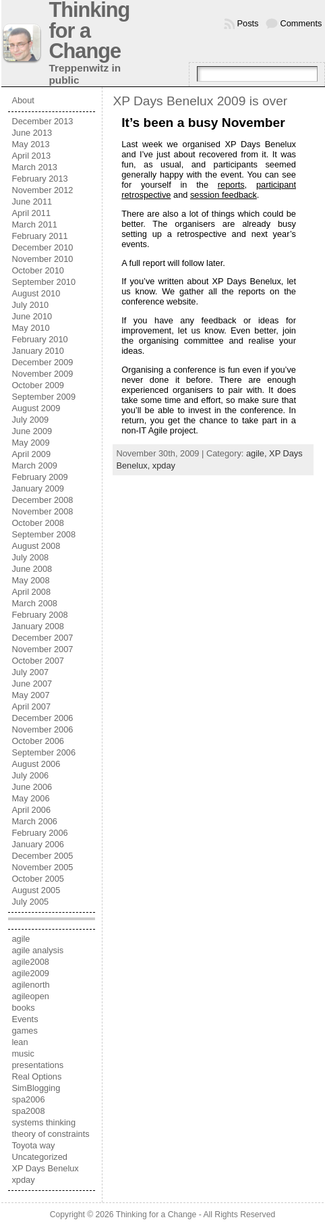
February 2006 (39, 833)
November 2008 (42, 511)
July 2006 (30, 775)
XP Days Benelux (44, 1168)
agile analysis (37, 950)
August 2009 (35, 408)
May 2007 (30, 695)
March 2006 (34, 821)
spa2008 (28, 1111)
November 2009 (42, 374)
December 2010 (42, 247)
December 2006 (42, 718)
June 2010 (31, 316)
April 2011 (31, 213)
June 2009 (31, 431)
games (24, 1030)
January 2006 (37, 844)
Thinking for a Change (156, 1214)
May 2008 (30, 580)
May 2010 (30, 328)
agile (20, 939)
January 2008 (37, 626)
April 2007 (31, 706)
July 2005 (30, 902)
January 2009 (37, 488)
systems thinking (43, 1122)
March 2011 (34, 224)
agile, (257, 453)
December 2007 (42, 638)
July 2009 (30, 420)
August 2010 (35, 293)
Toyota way (33, 1145)
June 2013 (31, 133)
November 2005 (42, 867)
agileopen (30, 996)
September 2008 (43, 534)
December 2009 (42, 362)
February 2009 (39, 477)
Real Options (36, 1076)
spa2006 (28, 1099)
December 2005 (42, 856)
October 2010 (37, 270)
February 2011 (39, 236)
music (22, 1053)
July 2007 (30, 672)
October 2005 (37, 879)
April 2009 (31, 454)
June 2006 (31, 787)
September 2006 (43, 752)
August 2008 (35, 546)
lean (19, 1042)
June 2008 (31, 569)
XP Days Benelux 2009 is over (200, 101)
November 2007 (42, 649)
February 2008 (39, 615)
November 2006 (42, 729)
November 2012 (42, 190)
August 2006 (35, 764)
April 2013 (31, 156)
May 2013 (30, 144)
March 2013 (34, 167)
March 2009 (34, 465)
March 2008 (34, 603)
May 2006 (30, 798)
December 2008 (42, 500)
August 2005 (35, 890)
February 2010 (39, 339)
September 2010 (43, 282)
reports (231, 185)
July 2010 (30, 305)
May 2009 (30, 442)
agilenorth (30, 985)
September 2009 (43, 397)
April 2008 (31, 592)
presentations (37, 1065)
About (22, 100)
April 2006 (31, 810)
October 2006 (37, 741)
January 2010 (37, 351)
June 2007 (31, 683)
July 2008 (30, 557)
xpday (22, 1180)
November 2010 (42, 259)
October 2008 (37, 523)
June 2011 (31, 201)
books (22, 1008)
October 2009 (37, 385)
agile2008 (30, 962)
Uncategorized (39, 1157)
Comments (301, 23)
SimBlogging (35, 1088)
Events (24, 1019)
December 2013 (42, 121)
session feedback (223, 195)
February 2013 (39, 179)
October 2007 (37, 661)
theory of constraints (50, 1134)
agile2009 (30, 973)
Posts (248, 23)
